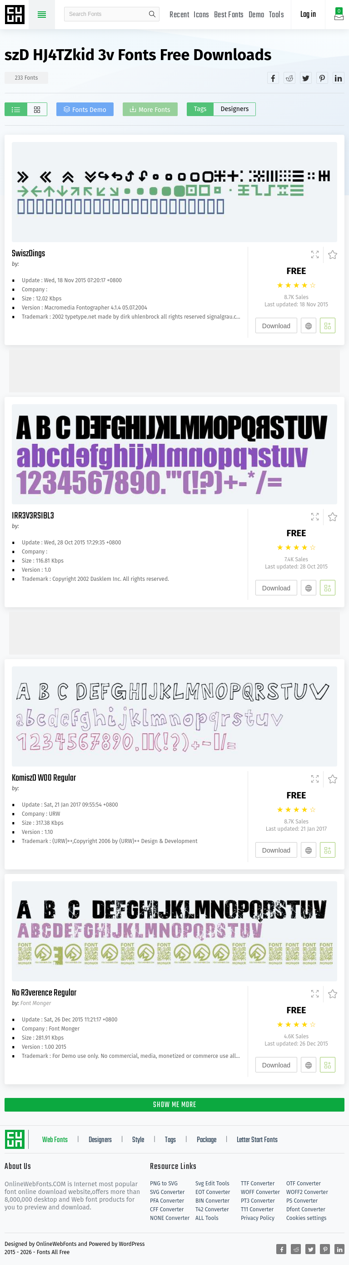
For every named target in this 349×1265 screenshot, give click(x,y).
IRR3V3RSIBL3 (33, 516)
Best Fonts (229, 15)
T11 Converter (257, 1209)
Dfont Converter (305, 1209)
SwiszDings (28, 254)
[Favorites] (330, 255)
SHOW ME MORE (174, 1105)
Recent (179, 15)
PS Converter (302, 1201)
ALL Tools (207, 1218)
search (152, 14)
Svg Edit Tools (212, 1183)
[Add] (327, 325)
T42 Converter (212, 1209)
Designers (234, 109)
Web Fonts (55, 1140)
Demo (256, 15)
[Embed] (308, 325)
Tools (276, 15)
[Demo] (315, 255)
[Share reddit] (289, 78)
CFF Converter (167, 1209)
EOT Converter (212, 1192)
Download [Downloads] (276, 326)
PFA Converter (167, 1201)
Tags (200, 109)
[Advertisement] (174, 370)
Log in (308, 14)
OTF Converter (303, 1183)
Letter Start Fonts (257, 1140)
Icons (201, 15)
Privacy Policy (257, 1218)
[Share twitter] (306, 78)
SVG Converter (167, 1192)
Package (206, 1140)
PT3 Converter (258, 1201)
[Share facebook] (273, 78)
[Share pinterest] (322, 78)
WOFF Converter (260, 1192)
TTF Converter (257, 1183)
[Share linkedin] (338, 78)
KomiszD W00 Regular (44, 778)
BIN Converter (212, 1201)
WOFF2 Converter (307, 1192)
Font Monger (35, 1003)
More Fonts (154, 110)
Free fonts (16, 15)
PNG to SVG (164, 1183)
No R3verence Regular (44, 993)
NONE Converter (169, 1218)
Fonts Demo (89, 110)
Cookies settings (306, 1218)
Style (138, 1140)
